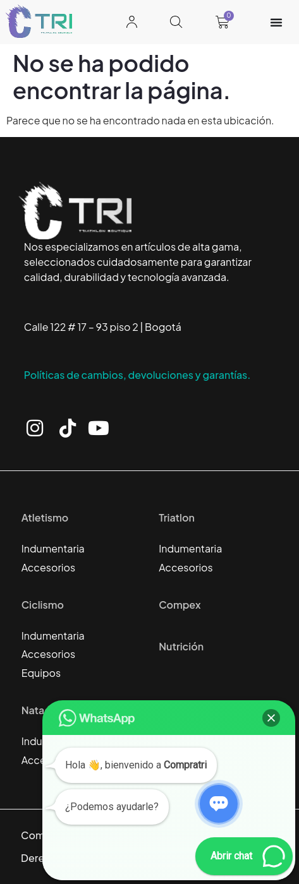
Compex (179, 604)
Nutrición (181, 646)
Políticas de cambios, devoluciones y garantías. (137, 374)
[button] (271, 718)
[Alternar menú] (276, 22)
